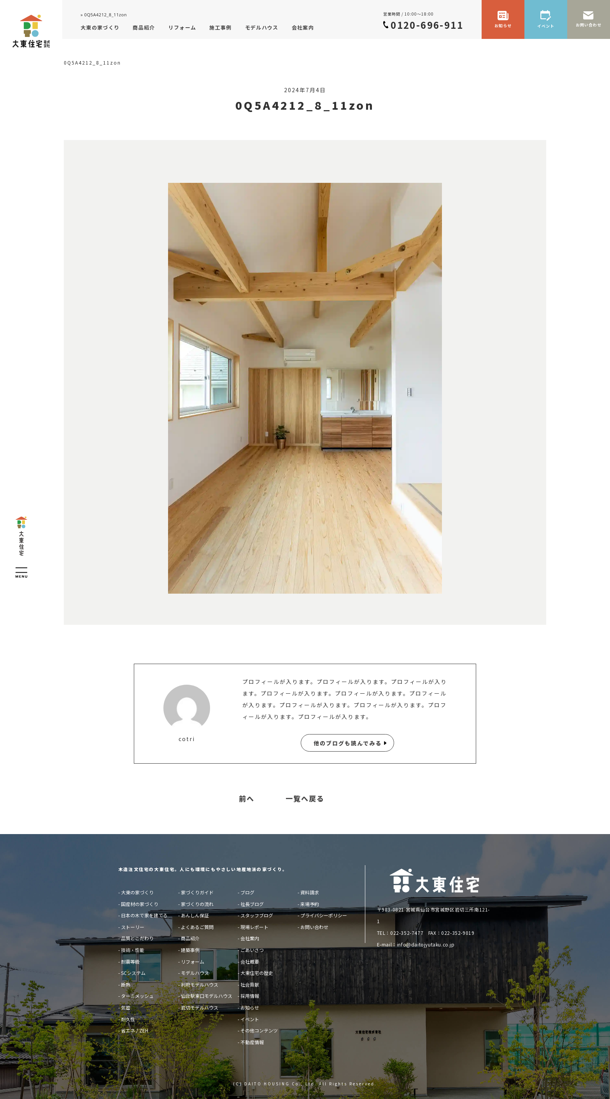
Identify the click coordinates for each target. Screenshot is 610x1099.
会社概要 (249, 961)
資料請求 (309, 892)
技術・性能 (132, 950)
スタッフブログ (256, 915)
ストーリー (132, 927)
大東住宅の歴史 (256, 972)
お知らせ (249, 1007)
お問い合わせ (314, 927)
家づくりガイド (197, 892)
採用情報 (249, 995)
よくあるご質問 (197, 927)
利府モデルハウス (199, 984)
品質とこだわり (137, 938)
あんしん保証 (195, 915)
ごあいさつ (252, 950)
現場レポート (254, 927)
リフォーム (192, 961)
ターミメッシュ (137, 995)
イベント (249, 1019)
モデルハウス (195, 972)
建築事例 (190, 950)
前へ (246, 799)
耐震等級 (130, 961)
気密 (125, 1007)
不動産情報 (252, 1042)
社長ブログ (252, 904)
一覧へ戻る (305, 799)
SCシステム (133, 972)
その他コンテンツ (259, 1030)
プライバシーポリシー (323, 915)
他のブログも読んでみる (348, 743)
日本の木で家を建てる (144, 915)
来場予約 (309, 904)
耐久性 (128, 1019)
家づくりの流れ (197, 904)
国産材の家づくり (139, 904)
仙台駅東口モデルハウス (206, 995)
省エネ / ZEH (134, 1030)
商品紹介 (190, 938)
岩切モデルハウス (199, 1007)
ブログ (247, 892)
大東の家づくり (137, 892)
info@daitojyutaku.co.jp (426, 944)
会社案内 (249, 938)
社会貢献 (249, 984)
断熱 (125, 984)
